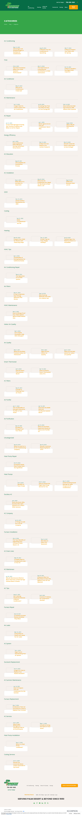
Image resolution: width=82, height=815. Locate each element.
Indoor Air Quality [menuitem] (44, 7)
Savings (51, 785)
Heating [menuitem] (39, 7)
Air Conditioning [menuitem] (31, 7)
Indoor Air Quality (44, 785)
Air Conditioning (30, 785)
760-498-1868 (70, 2)
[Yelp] (47, 803)
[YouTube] (39, 803)
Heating (37, 785)
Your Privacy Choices (19, 811)
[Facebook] (37, 803)
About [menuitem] (66, 7)
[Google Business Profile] (34, 803)
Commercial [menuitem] (55, 7)
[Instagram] (45, 803)
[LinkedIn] (42, 803)
